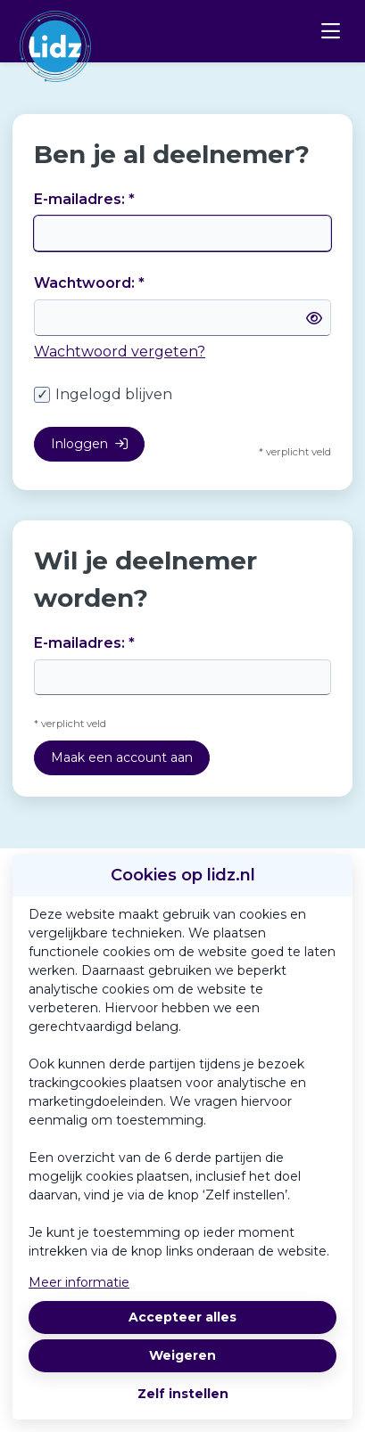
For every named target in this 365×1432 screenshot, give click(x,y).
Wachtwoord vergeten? (119, 351)
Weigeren (182, 1355)
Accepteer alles (182, 1317)
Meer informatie (79, 1282)
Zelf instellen (182, 1394)
